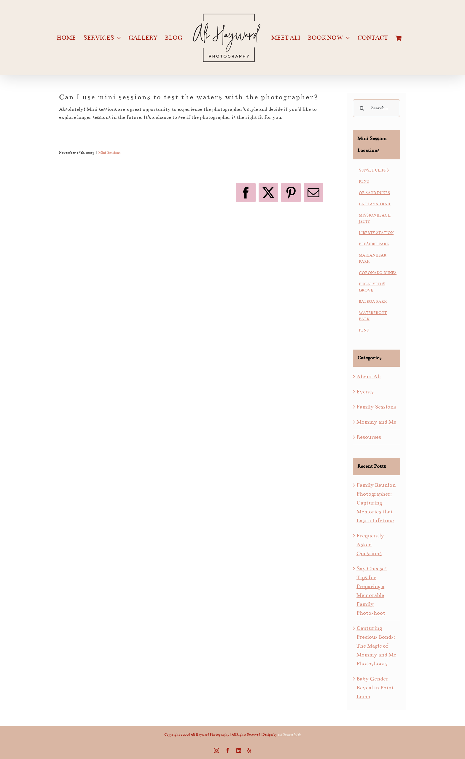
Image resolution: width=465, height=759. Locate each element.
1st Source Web (289, 734)
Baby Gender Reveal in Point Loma (375, 687)
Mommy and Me (376, 422)
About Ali (368, 376)
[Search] (362, 108)
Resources (368, 437)
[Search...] (376, 108)
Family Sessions (376, 406)
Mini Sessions (109, 152)
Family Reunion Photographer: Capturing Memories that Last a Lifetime (376, 503)
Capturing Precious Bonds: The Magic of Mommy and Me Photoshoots (376, 646)
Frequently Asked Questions (370, 544)
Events (365, 391)
